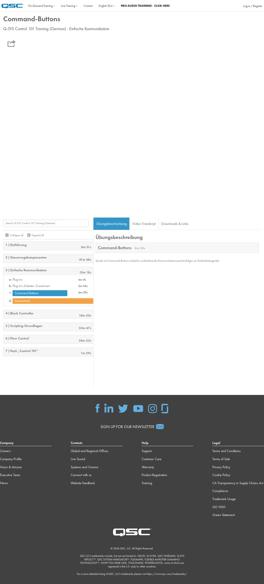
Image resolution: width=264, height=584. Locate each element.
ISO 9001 (219, 507)
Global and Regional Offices (89, 451)
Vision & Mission (11, 467)
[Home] (12, 5)
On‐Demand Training (41, 6)
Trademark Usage (224, 499)
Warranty (148, 467)
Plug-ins (18, 279)
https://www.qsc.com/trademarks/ (167, 574)
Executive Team (10, 475)
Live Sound (78, 459)
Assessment (22, 301)
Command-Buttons (26, 293)
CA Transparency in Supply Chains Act (237, 483)
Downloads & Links (174, 223)
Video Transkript (144, 223)
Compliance (220, 491)
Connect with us (81, 475)
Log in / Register (252, 6)
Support (147, 451)
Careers (5, 451)
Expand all (38, 235)
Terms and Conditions (226, 451)
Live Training (69, 6)
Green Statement (223, 515)
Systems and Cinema (84, 467)
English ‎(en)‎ (107, 6)
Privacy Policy (221, 467)
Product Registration (154, 475)
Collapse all (16, 235)
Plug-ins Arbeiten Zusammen (31, 286)
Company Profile (11, 459)
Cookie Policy (221, 475)
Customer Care (151, 459)
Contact (88, 6)
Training (147, 483)
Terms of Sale (221, 459)
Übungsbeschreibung (111, 223)
